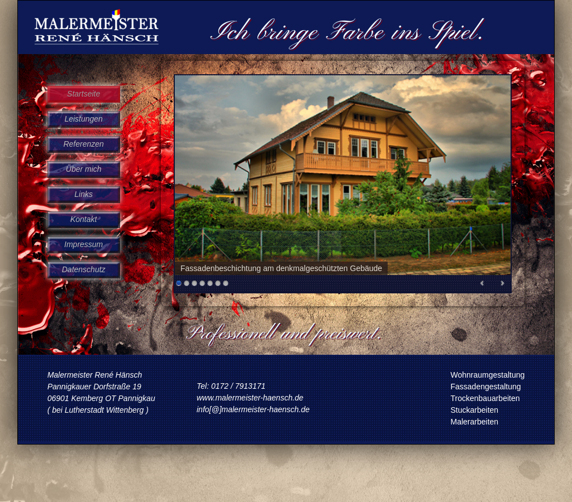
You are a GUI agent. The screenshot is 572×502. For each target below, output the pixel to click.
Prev (482, 285)
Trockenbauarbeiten (485, 398)
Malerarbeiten (475, 421)
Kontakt (83, 219)
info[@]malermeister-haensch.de (253, 409)
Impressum (83, 244)
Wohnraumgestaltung (488, 374)
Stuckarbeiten (475, 410)
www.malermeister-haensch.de (250, 397)
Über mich (84, 169)
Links (83, 194)
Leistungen (83, 118)
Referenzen (83, 143)
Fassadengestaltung (486, 386)
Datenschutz (84, 269)
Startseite (83, 93)
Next (502, 285)
